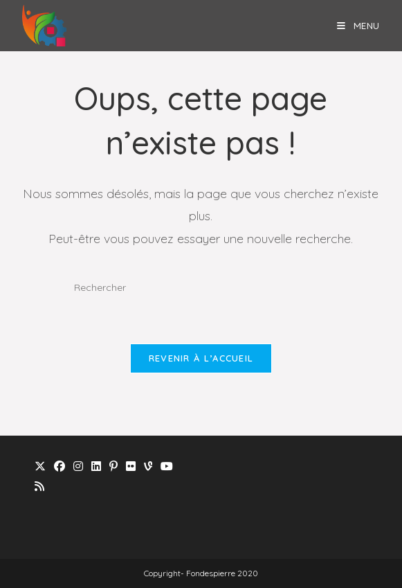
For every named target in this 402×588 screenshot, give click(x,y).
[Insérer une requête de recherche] (201, 288)
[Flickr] (131, 466)
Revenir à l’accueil (201, 358)
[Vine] (148, 466)
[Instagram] (78, 466)
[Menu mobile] (358, 25)
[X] (40, 466)
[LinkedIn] (96, 466)
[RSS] (39, 486)
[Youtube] (167, 466)
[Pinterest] (113, 466)
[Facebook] (59, 466)
